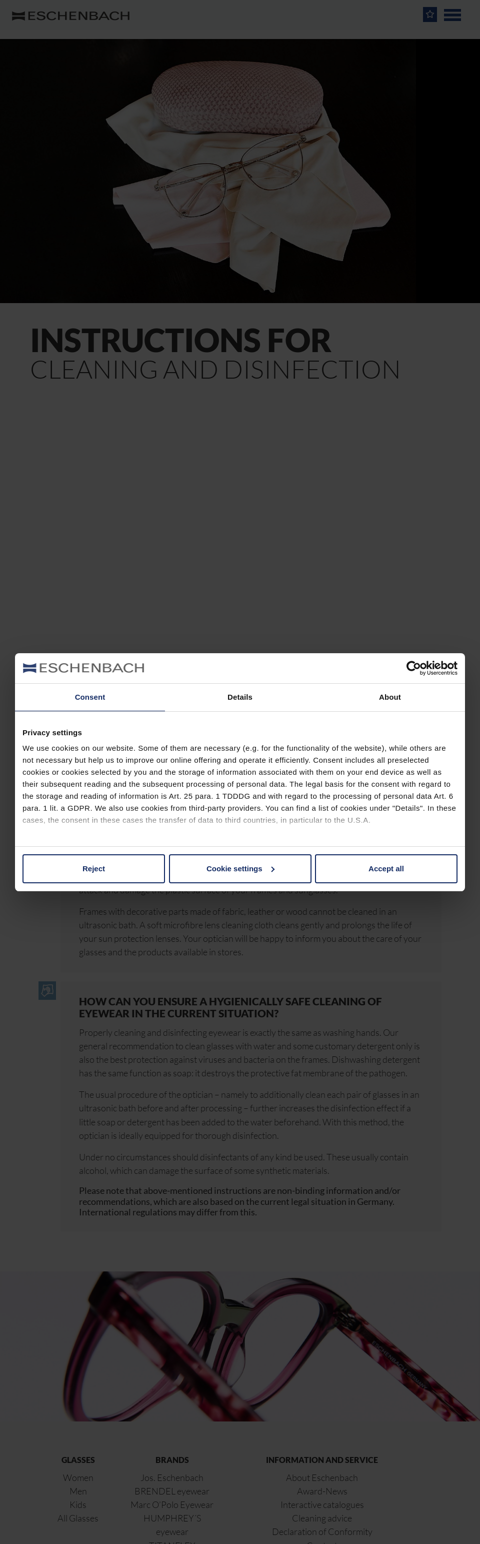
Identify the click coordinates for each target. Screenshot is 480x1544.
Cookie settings (240, 868)
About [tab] (390, 697)
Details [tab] (240, 697)
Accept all (386, 868)
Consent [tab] (90, 697)
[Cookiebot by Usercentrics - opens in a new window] (414, 668)
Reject (93, 868)
